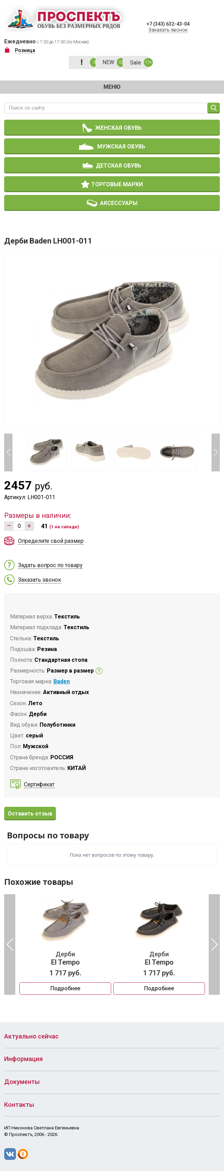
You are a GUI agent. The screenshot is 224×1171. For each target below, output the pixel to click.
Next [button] (215, 452)
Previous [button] (8, 452)
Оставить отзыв (30, 813)
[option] (65, 944)
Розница (25, 50)
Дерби (65, 958)
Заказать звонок (168, 30)
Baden (61, 681)
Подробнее (65, 988)
